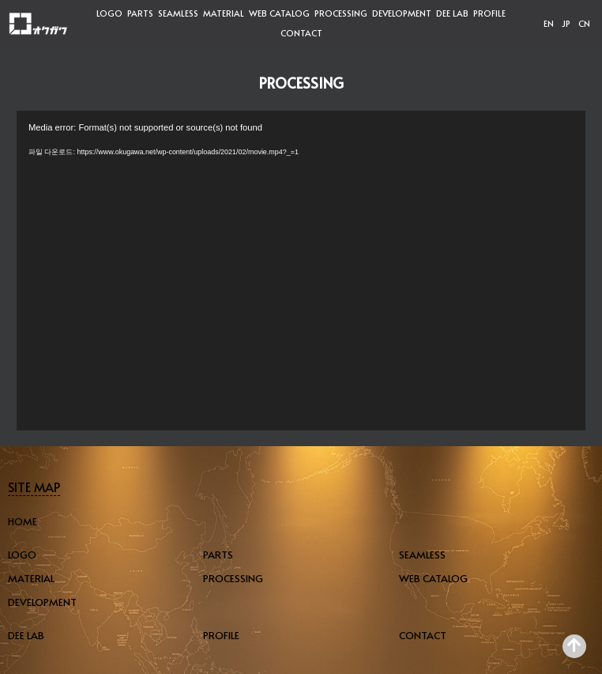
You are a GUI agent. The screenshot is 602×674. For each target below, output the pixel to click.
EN (549, 23)
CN (584, 23)
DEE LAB (452, 13)
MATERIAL (223, 13)
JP (566, 23)
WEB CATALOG (279, 13)
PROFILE (489, 13)
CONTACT (301, 33)
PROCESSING (340, 13)
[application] (301, 270)
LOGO (109, 13)
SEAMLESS (178, 13)
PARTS (140, 13)
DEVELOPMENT (401, 13)
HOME (22, 521)
